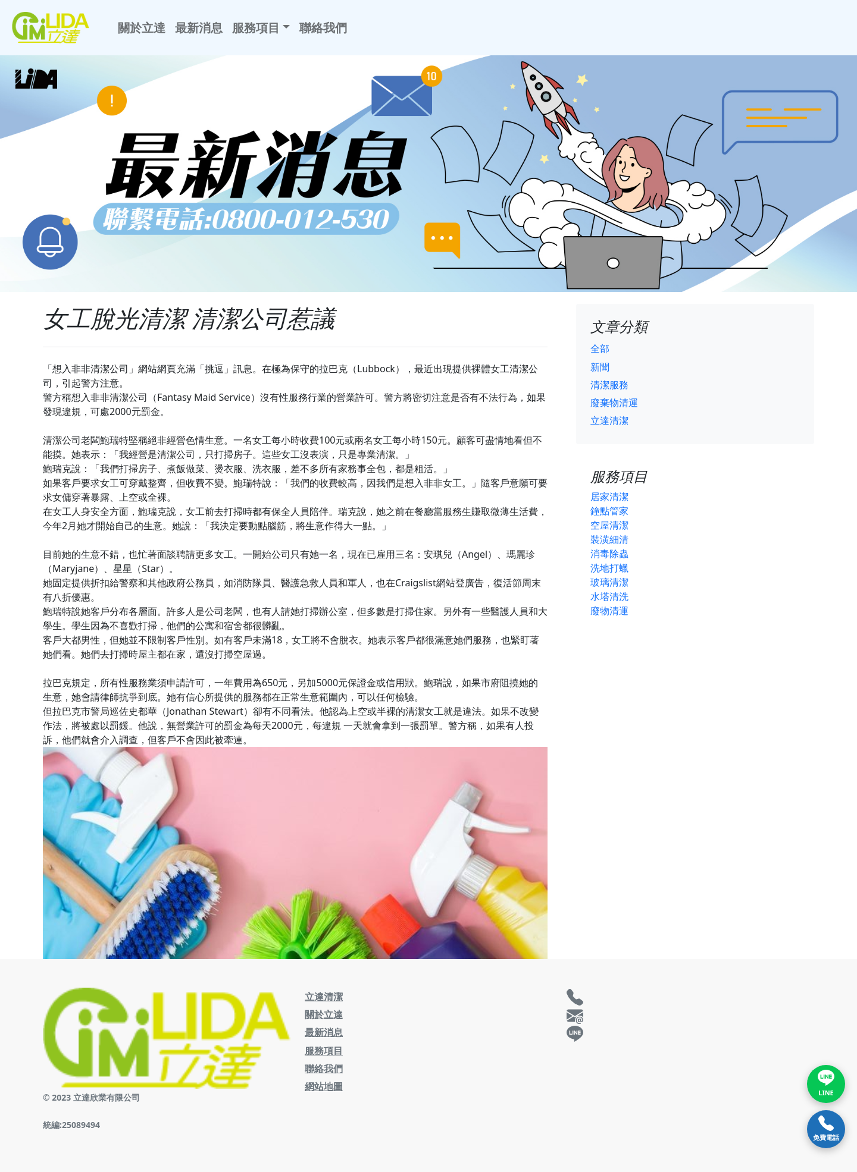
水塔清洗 (609, 596)
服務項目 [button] (256, 28)
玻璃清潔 (609, 582)
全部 (599, 348)
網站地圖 (324, 1086)
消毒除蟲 (609, 553)
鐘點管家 (609, 510)
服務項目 (324, 1050)
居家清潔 (609, 496)
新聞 (599, 366)
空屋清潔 (609, 525)
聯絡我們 (323, 28)
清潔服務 (609, 384)
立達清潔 (609, 420)
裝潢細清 (609, 539)
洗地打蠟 (609, 567)
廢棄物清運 (614, 402)
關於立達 (141, 28)
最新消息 (199, 28)
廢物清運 (609, 610)
